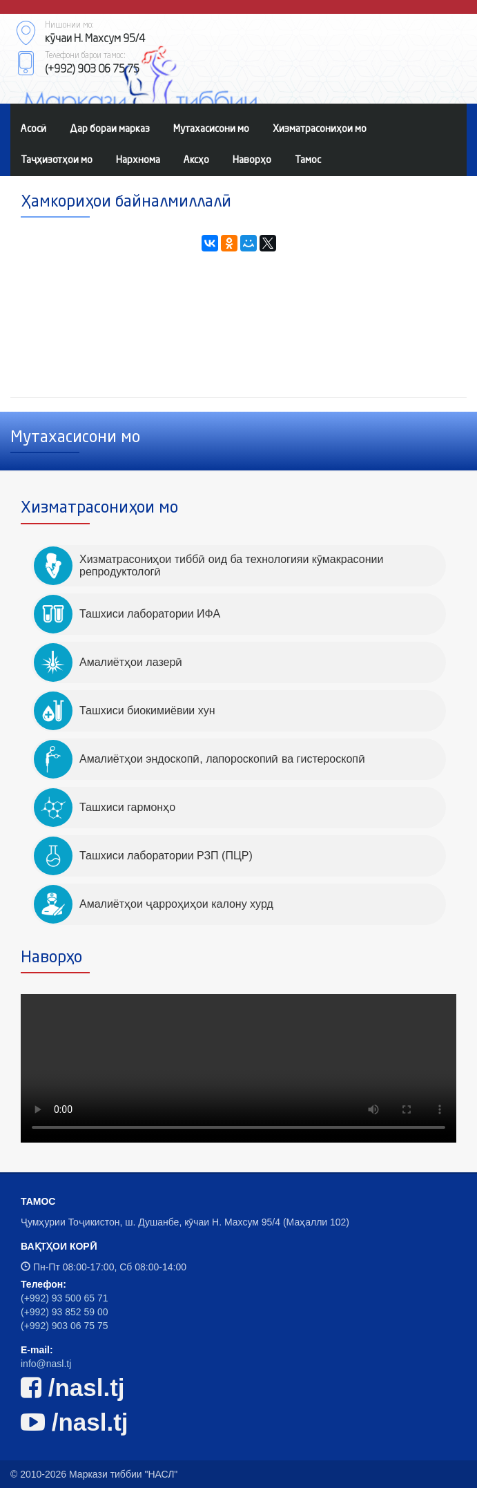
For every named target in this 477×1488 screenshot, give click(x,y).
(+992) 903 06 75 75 (64, 1325)
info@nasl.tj (46, 1363)
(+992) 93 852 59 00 (64, 1311)
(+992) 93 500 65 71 (64, 1298)
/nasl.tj (73, 1387)
